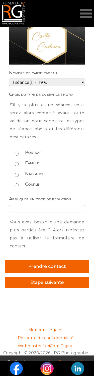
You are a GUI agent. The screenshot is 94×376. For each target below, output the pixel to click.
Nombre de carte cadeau (33, 72)
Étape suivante (47, 282)
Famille (32, 162)
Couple (32, 184)
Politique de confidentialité (46, 337)
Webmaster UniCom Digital (46, 345)
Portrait (33, 152)
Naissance (34, 173)
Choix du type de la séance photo (41, 94)
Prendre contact (47, 266)
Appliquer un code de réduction (40, 198)
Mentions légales (45, 329)
